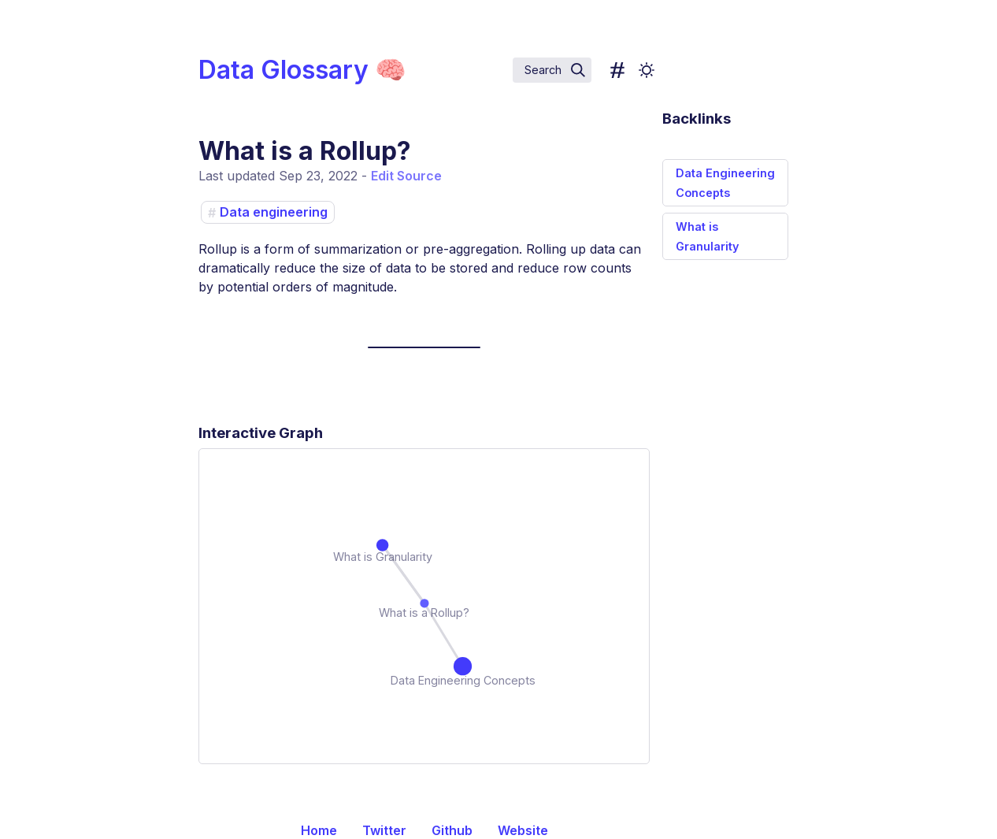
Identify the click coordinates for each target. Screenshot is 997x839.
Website (523, 830)
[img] (578, 70)
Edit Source (406, 176)
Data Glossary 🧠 (302, 69)
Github (452, 830)
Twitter (384, 830)
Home (319, 830)
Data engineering (274, 213)
